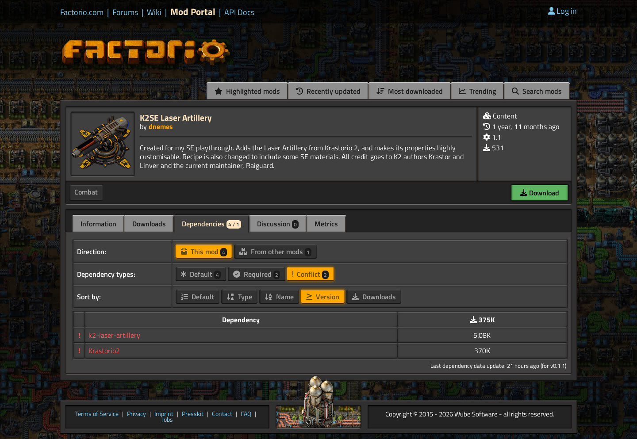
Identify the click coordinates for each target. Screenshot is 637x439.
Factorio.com (82, 12)
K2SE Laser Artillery (176, 117)
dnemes (161, 126)
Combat (86, 192)
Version (322, 296)
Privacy (136, 414)
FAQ (246, 414)
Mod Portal (192, 11)
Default (201, 274)
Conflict (310, 274)
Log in (562, 11)
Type (239, 296)
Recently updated (328, 91)
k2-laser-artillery (114, 335)
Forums (125, 12)
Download (539, 192)
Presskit (192, 414)
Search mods (537, 91)
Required (256, 274)
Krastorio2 (104, 350)
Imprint (163, 414)
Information (98, 223)
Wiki (154, 12)
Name (279, 296)
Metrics (326, 223)
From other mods (275, 251)
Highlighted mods (247, 91)
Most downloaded (409, 91)
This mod (204, 251)
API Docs (239, 12)
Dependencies (211, 223)
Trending (477, 91)
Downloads (149, 223)
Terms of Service (97, 414)
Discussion (278, 223)
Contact (222, 414)
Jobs (167, 420)
